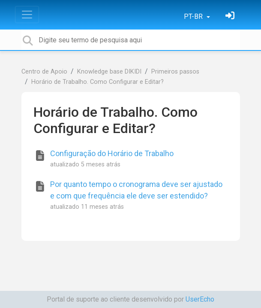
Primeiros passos (175, 71)
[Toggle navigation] (27, 14)
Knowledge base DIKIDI (109, 71)
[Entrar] (231, 16)
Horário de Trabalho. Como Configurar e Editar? (97, 82)
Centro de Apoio (44, 71)
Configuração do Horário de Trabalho (112, 153)
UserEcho (200, 299)
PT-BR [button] (194, 16)
